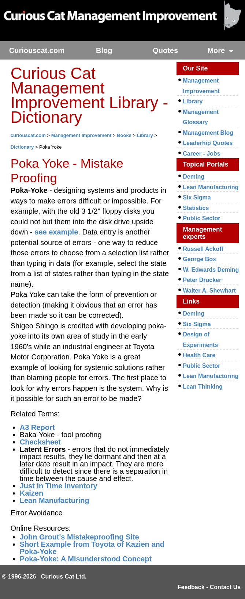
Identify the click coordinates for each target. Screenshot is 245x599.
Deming (193, 176)
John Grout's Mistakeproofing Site (79, 537)
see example (56, 232)
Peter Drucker (202, 280)
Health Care (199, 355)
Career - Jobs (201, 153)
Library (145, 135)
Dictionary (22, 147)
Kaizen (31, 493)
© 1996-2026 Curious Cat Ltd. (44, 576)
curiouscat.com (28, 135)
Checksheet (40, 442)
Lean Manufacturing (54, 500)
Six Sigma (197, 197)
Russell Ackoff (203, 249)
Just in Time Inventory (58, 486)
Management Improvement (81, 135)
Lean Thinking (202, 387)
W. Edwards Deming (211, 270)
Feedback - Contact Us (209, 587)
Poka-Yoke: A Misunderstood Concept (86, 559)
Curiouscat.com (36, 50)
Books (124, 135)
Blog (104, 50)
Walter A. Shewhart (209, 290)
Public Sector (201, 218)
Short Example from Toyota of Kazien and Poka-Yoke (92, 548)
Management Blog (208, 133)
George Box (199, 259)
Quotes (165, 50)
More (220, 50)
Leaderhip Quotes (208, 143)
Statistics (196, 208)
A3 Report (37, 427)
